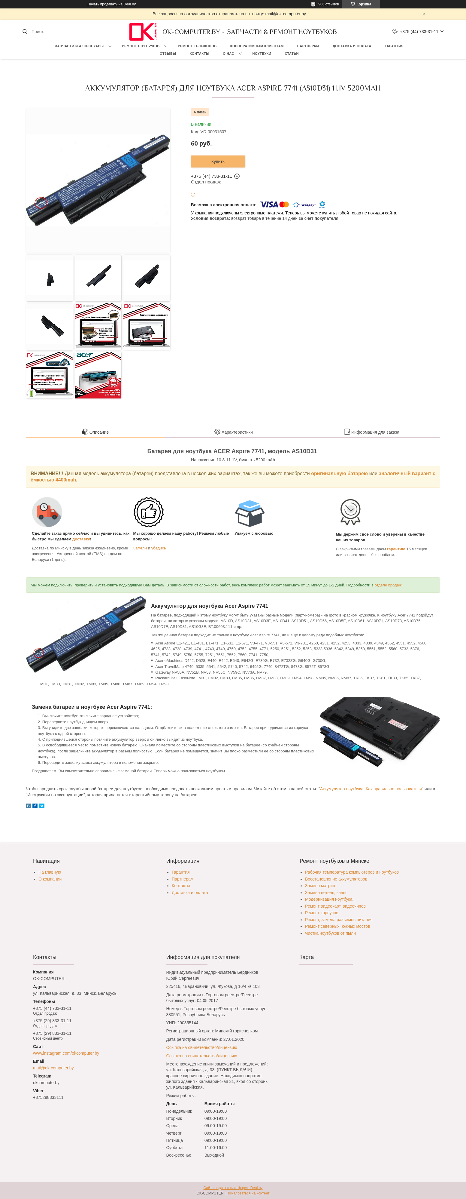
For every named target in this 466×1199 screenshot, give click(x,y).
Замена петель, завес (326, 892)
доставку (81, 539)
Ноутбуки (261, 53)
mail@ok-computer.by (53, 1067)
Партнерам (308, 46)
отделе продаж (388, 585)
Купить (218, 161)
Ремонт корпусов (321, 912)
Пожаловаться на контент (247, 1193)
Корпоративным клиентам (257, 46)
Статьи (292, 53)
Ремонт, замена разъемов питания (339, 919)
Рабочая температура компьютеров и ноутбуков (352, 872)
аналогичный (395, 473)
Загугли (140, 548)
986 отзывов (328, 4)
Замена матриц (320, 885)
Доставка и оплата (352, 46)
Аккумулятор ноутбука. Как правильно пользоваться (371, 788)
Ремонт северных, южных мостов (337, 926)
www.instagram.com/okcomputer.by (66, 1053)
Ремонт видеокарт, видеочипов (335, 906)
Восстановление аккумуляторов (336, 879)
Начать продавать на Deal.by (111, 4)
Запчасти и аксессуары (79, 46)
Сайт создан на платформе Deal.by (233, 1188)
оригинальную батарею (339, 473)
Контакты (200, 53)
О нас (228, 53)
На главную (49, 872)
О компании (50, 879)
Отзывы (168, 53)
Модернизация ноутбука (329, 899)
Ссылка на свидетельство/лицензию (201, 1047)
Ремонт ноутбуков (141, 46)
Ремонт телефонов (197, 46)
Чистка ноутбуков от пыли (330, 933)
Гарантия (394, 46)
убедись (158, 548)
